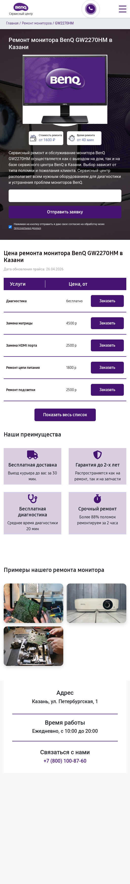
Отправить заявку (65, 212)
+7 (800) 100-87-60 (65, 761)
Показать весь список (65, 414)
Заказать (107, 301)
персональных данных (27, 228)
